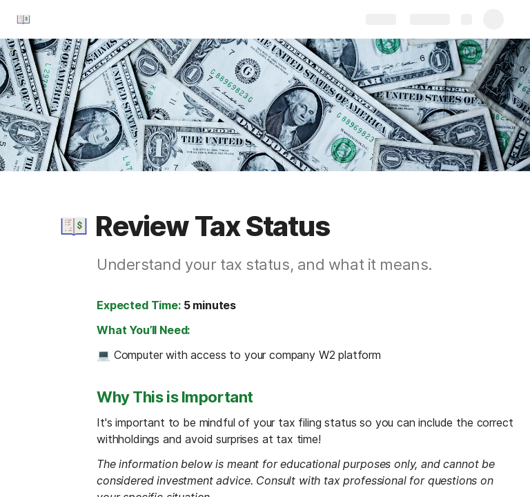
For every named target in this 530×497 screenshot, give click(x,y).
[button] (74, 226)
